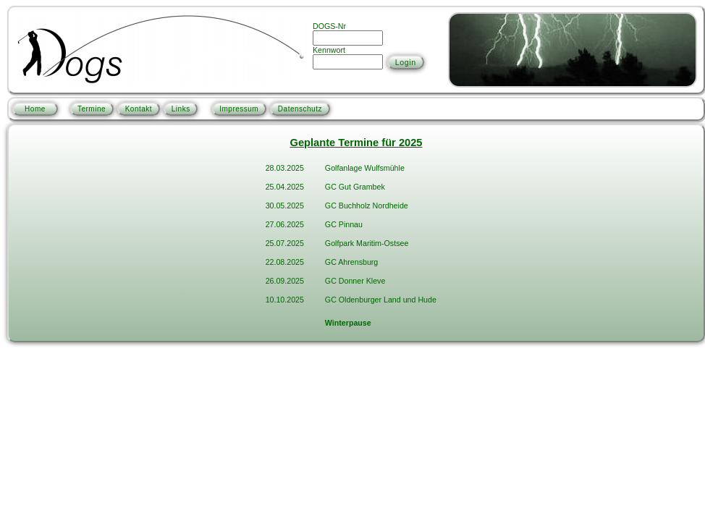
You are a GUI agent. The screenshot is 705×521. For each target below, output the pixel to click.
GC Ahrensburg (351, 262)
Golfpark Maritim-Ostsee (366, 243)
